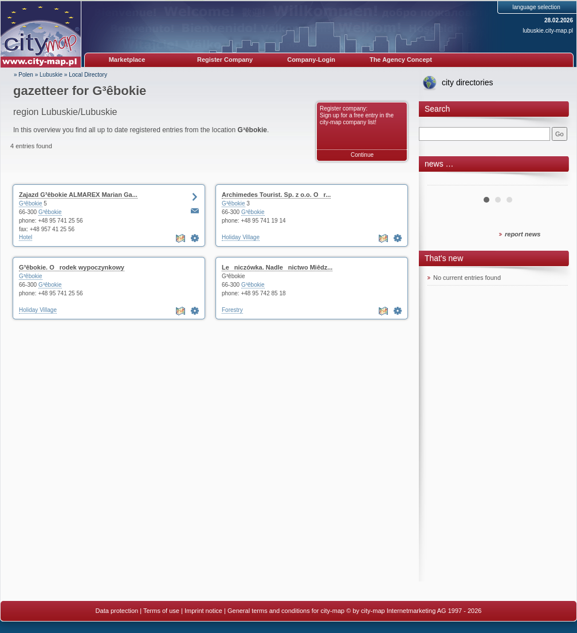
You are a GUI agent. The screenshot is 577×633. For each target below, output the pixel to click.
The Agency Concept (401, 59)
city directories (467, 82)
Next (553, 181)
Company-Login (311, 59)
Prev (442, 181)
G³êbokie (30, 203)
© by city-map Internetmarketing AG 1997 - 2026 (413, 610)
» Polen (23, 75)
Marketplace (127, 59)
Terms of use (161, 610)
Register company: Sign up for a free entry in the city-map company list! (357, 115)
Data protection (117, 610)
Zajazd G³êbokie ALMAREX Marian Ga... (78, 194)
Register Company (225, 59)
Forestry (232, 310)
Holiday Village (241, 237)
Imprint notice (203, 610)
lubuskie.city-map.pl (548, 30)
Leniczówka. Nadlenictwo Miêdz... (277, 267)
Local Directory (88, 75)
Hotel (25, 237)
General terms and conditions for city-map (285, 610)
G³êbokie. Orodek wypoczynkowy (71, 267)
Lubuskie (51, 75)
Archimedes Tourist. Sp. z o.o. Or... (276, 194)
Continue (362, 155)
